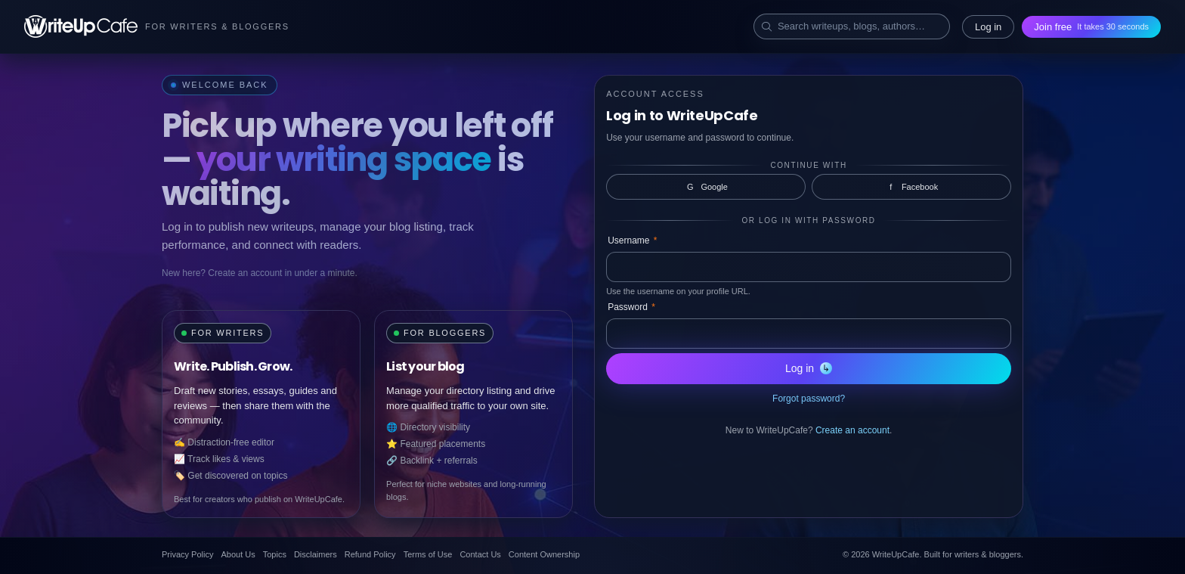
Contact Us (479, 554)
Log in (988, 27)
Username (632, 240)
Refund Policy (370, 554)
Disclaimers (315, 554)
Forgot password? (808, 398)
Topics (274, 554)
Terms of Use (428, 554)
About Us (238, 554)
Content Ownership (544, 554)
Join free (1091, 27)
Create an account (852, 430)
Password (631, 307)
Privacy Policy (187, 554)
